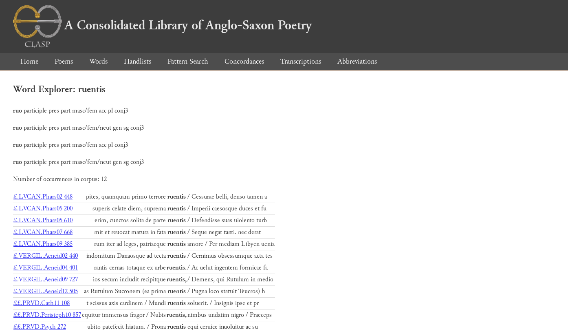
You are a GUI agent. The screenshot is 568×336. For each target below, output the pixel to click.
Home (29, 61)
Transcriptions (300, 61)
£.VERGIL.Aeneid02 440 (45, 256)
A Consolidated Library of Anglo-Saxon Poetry (162, 25)
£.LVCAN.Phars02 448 (43, 196)
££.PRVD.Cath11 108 (41, 303)
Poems (64, 61)
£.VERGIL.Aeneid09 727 (45, 279)
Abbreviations (357, 61)
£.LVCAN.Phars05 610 (43, 220)
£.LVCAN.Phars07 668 (43, 232)
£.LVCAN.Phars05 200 (43, 208)
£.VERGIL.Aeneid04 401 (45, 267)
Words (98, 61)
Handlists (137, 61)
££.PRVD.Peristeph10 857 (47, 315)
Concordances (244, 61)
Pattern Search (187, 61)
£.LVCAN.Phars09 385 (43, 244)
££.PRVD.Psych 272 (39, 327)
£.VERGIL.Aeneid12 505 (45, 291)
